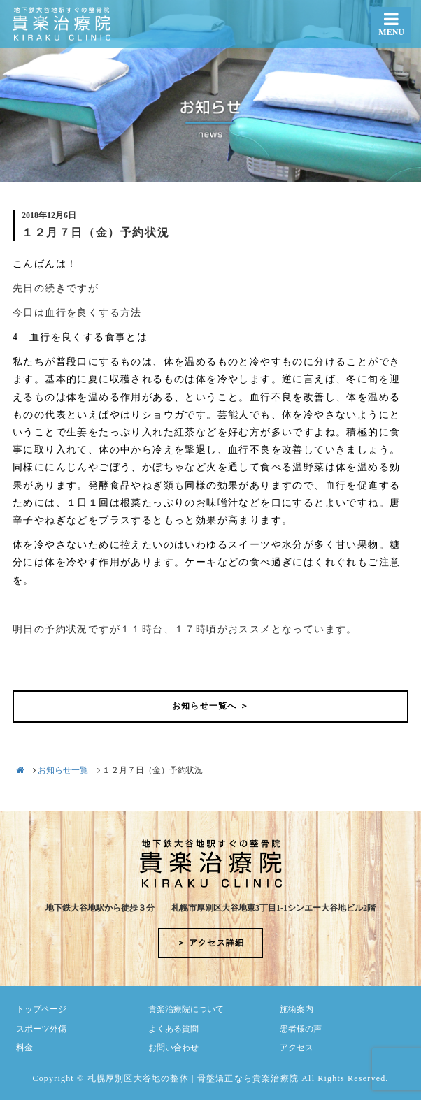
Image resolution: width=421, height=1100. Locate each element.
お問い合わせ (173, 1047)
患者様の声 (301, 1029)
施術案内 (296, 1009)
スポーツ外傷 (41, 1029)
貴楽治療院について (186, 1009)
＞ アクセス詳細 (211, 943)
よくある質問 (173, 1029)
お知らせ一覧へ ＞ (210, 706)
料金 (24, 1047)
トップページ (41, 1009)
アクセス (296, 1047)
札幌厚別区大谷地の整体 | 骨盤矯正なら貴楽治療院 (193, 1078)
